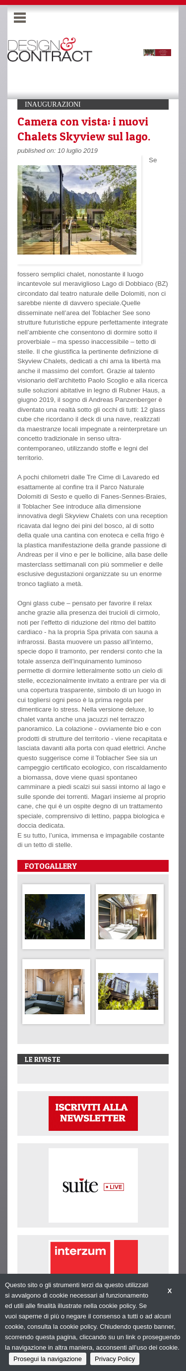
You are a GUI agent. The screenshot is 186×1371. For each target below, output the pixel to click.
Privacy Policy (115, 1359)
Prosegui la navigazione (47, 1359)
